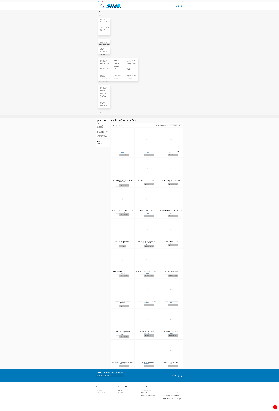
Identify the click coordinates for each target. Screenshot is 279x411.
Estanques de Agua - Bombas (103, 96)
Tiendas (120, 390)
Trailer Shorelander (103, 49)
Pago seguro (144, 392)
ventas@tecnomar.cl (171, 394)
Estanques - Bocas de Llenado (104, 64)
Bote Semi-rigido (104, 23)
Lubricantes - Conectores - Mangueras (117, 65)
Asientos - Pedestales (102, 76)
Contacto (121, 392)
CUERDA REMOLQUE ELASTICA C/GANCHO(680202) (147, 211)
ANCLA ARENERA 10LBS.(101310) (171, 331)
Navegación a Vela (118, 71)
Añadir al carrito (124, 154)
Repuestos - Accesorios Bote (130, 79)
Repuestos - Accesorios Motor (118, 79)
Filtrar (115, 125)
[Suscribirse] (122, 375)
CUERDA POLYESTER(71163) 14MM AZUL (147, 180)
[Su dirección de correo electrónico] (108, 375)
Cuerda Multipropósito (102, 136)
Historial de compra (101, 392)
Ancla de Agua (101, 127)
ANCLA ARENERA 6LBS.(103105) (171, 241)
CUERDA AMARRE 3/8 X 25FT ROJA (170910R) (122, 210)
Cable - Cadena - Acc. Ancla (102, 129)
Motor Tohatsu (103, 42)
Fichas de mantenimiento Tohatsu (148, 395)
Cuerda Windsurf (101, 132)
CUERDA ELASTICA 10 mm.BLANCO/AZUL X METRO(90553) (123, 181)
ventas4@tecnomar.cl (177, 395)
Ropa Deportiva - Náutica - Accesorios (131, 72)
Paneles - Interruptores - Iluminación (104, 60)
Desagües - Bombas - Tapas (131, 76)
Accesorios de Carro (105, 78)
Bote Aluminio (103, 19)
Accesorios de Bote (104, 68)
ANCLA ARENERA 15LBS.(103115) (171, 362)
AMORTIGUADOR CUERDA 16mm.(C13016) (147, 301)
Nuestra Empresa (123, 389)
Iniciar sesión (99, 390)
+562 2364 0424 (166, 399)
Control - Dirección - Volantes (118, 60)
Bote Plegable (103, 21)
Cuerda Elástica (101, 135)
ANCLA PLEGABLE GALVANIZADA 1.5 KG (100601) (123, 242)
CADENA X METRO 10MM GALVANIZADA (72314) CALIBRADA (147, 242)
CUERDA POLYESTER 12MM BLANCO (147, 151)
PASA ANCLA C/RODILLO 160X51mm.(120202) (146, 271)
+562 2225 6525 (171, 398)
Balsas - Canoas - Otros (104, 33)
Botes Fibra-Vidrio (103, 30)
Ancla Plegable (101, 125)
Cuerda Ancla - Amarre (103, 131)
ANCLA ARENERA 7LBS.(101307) (171, 271)
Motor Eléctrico (104, 40)
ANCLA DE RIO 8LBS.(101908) (171, 301)
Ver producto (122, 246)
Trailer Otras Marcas (103, 52)
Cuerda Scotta (101, 133)
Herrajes (116, 68)
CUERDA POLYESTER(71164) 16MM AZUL (171, 180)
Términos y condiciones (146, 390)
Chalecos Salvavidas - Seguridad (131, 64)
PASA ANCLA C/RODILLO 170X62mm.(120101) (122, 362)
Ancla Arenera (101, 123)
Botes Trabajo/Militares (104, 27)
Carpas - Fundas (117, 75)
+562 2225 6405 (179, 398)
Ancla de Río (100, 126)
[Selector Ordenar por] (173, 125)
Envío (142, 389)
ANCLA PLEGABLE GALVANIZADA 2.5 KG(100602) (122, 302)
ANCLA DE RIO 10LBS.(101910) (147, 362)
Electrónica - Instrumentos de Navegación (131, 60)
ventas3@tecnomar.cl (167, 395)
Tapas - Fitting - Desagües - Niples (104, 106)
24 (180, 125)
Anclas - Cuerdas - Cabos (131, 69)
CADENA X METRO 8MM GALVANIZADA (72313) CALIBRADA (171, 211)
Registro (99, 389)
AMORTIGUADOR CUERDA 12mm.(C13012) (122, 271)
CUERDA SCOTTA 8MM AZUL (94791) (171, 151)
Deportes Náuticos (104, 71)
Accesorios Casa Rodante (104, 99)
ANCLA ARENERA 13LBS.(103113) (147, 331)
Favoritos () (180, 1)
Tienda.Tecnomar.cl (123, 394)
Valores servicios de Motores (147, 394)
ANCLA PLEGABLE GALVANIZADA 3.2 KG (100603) (122, 332)
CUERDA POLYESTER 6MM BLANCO (123, 151)
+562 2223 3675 (174, 399)
